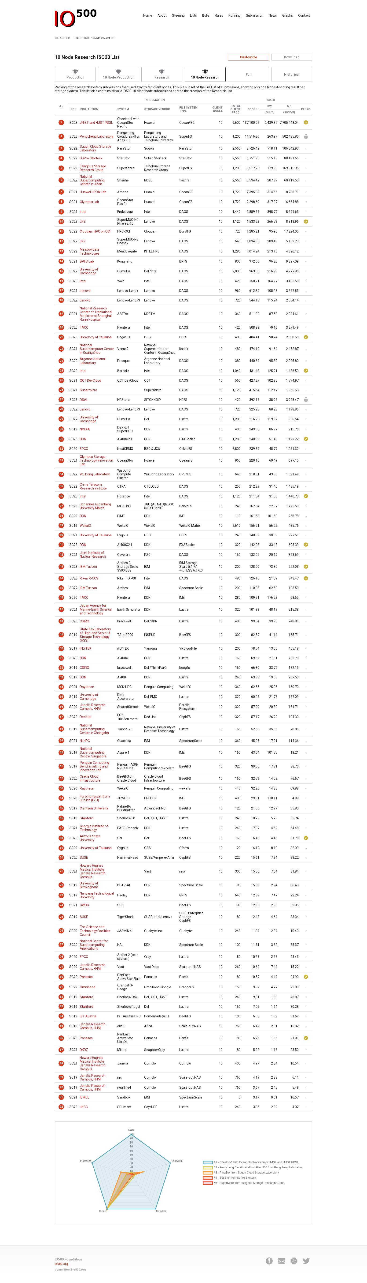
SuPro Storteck (91, 158)
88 (61, 1063)
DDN (83, 439)
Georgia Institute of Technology (94, 828)
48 (61, 621)
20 (61, 327)
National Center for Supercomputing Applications (94, 944)
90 (61, 1087)
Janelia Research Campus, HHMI (92, 707)
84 (61, 1016)
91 (61, 1097)
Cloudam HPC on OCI (95, 231)
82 (61, 996)
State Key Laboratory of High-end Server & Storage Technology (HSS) (95, 634)
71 (61, 871)
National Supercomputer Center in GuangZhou (97, 348)
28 (61, 409)
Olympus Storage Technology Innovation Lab (96, 460)
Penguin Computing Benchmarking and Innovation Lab (94, 766)
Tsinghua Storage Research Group (93, 168)
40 (61, 535)
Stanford (86, 818)
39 (61, 525)
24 (61, 370)
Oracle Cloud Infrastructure (90, 778)
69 (61, 848)
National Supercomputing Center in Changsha (94, 729)
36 (61, 496)
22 (61, 348)
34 (61, 474)
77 (61, 944)
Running (234, 15)
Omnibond (87, 987)
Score (252, 109)
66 (61, 818)
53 (61, 677)
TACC (84, 327)
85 (61, 1025)
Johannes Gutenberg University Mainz (95, 506)
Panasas (86, 977)
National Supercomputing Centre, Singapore (93, 752)
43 (61, 566)
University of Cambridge (89, 271)
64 (61, 798)
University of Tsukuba (96, 337)
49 (61, 634)
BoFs (205, 15)
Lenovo (85, 291)
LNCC (84, 1107)
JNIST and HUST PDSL (96, 122)
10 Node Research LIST (103, 38)
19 (61, 313)
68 (61, 838)
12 (61, 241)
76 (61, 930)
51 (61, 658)
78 (61, 956)
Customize (248, 57)
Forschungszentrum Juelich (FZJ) (95, 798)
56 (61, 706)
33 (61, 460)
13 (61, 251)
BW (269, 106)
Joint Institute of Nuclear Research (93, 554)
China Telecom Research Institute (93, 486)
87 (61, 1049)
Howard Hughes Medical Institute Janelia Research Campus (92, 871)
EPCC (84, 449)
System (123, 109)
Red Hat (86, 717)
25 (61, 380)
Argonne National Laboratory (93, 361)
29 (61, 419)
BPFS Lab (87, 261)
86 (61, 1038)
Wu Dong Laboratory (95, 474)
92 (61, 1106)
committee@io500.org (70, 1269)
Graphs (287, 15)
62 (61, 778)
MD (289, 106)
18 (61, 300)
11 (61, 231)
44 (61, 578)
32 (61, 448)
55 (61, 696)
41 (61, 544)
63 (61, 788)
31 (61, 439)
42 (61, 554)
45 (61, 588)
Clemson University (94, 808)
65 (61, 808)
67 (61, 828)
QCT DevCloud (90, 380)
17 (61, 290)
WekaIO (85, 525)
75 (61, 916)
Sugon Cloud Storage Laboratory (95, 148)
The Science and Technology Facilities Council (95, 930)
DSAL (84, 400)
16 (61, 280)
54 (61, 687)
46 (61, 597)
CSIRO (84, 621)
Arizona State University (90, 838)
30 (61, 429)
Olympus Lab (89, 202)
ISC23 (85, 38)
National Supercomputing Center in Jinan (92, 180)
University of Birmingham (89, 885)
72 (61, 885)
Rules (219, 15)
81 (61, 987)
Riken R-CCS (89, 578)
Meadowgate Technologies (89, 251)
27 (61, 399)
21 (61, 337)
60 (61, 752)
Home (147, 15)
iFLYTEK (85, 648)
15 (61, 271)
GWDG (84, 905)
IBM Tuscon (88, 566)
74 (61, 905)
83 (61, 1006)
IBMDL (84, 1097)
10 (61, 221)
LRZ (83, 221)
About (162, 15)
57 (61, 717)
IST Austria (88, 1016)
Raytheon (87, 687)
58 (61, 728)
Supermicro (88, 390)
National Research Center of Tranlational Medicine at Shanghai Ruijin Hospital (96, 313)
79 (61, 966)
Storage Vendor (157, 109)
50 (61, 648)
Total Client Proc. (235, 109)
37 (61, 506)
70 (61, 857)
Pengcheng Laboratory (97, 136)
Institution (89, 109)
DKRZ (84, 1050)
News (273, 15)
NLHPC (85, 741)
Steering (178, 15)
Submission (254, 15)
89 (61, 1077)
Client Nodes (217, 109)
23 (61, 360)
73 (61, 895)
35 (61, 486)
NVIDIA (85, 429)
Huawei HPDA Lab (93, 192)
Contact (304, 15)
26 (61, 389)
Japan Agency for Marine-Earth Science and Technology (96, 609)
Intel (83, 212)
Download (292, 57)
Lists (193, 15)
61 (61, 766)
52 (61, 667)
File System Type (188, 109)
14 (61, 261)
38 (61, 515)
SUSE (84, 857)
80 (61, 976)
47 (61, 609)
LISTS (77, 38)
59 (61, 740)
